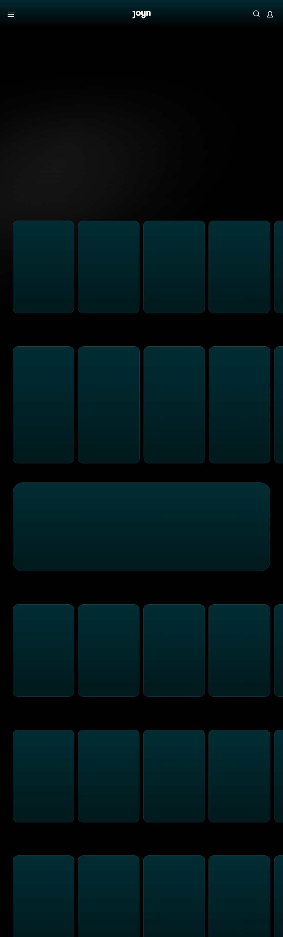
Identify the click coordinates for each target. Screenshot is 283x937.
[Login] (270, 14)
